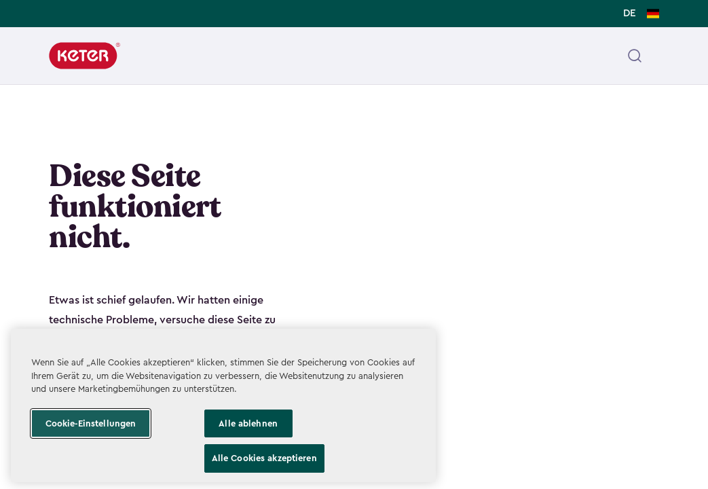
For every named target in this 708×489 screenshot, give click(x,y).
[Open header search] (635, 56)
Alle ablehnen (248, 423)
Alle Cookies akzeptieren (264, 458)
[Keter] (84, 56)
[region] (223, 405)
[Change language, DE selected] (641, 13)
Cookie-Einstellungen (90, 423)
